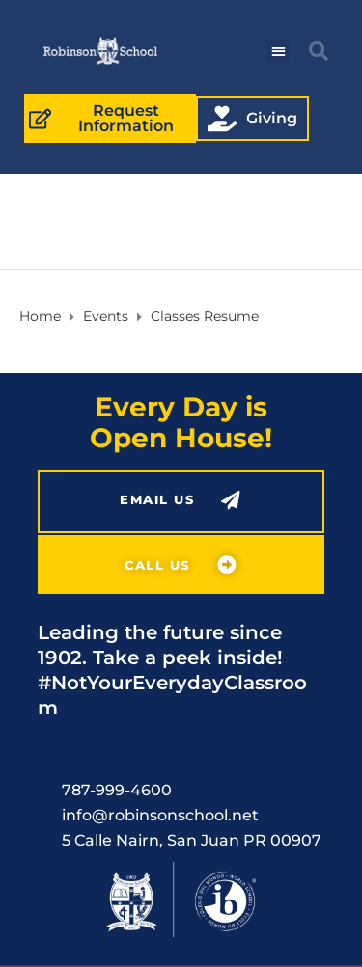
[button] (278, 51)
